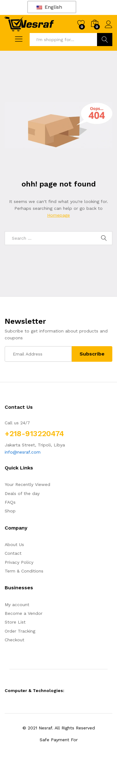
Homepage (58, 215)
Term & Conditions (24, 570)
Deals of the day (22, 493)
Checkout (14, 639)
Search (104, 39)
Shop (10, 510)
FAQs (10, 502)
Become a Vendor (23, 613)
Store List (15, 622)
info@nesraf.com (23, 452)
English (49, 7)
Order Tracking (20, 631)
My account (17, 604)
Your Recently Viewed (27, 484)
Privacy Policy (19, 562)
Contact (13, 553)
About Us (14, 544)
